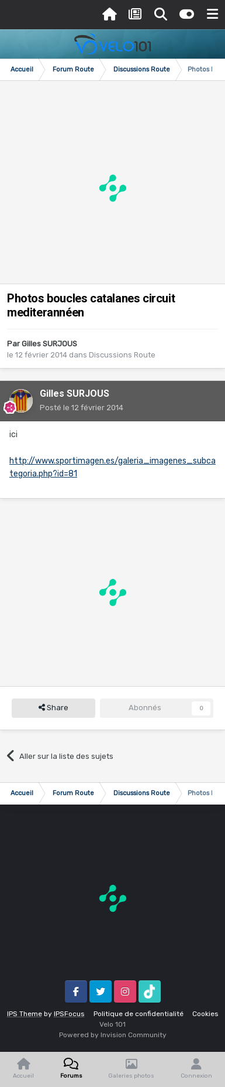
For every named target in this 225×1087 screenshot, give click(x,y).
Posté (81, 407)
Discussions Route (122, 354)
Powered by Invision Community (113, 1035)
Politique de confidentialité (139, 1014)
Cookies (205, 1014)
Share (53, 708)
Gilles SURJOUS (49, 343)
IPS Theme (24, 1014)
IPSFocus (69, 1014)
